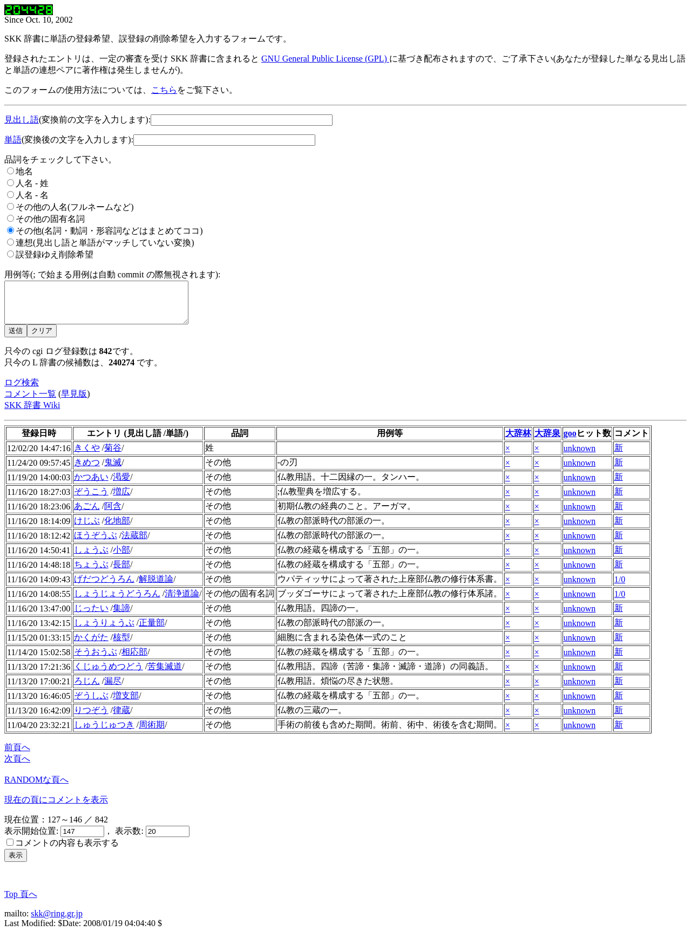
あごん (87, 514)
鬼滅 (112, 470)
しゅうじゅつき (104, 732)
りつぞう (91, 718)
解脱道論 (156, 587)
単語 (13, 139)
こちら (164, 89)
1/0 (619, 587)
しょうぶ (91, 557)
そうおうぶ (95, 659)
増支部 (126, 703)
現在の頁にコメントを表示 (56, 807)
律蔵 (121, 718)
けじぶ (87, 528)
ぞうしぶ (91, 703)
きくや (87, 455)
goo (570, 441)
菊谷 (112, 455)
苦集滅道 (164, 674)
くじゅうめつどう (108, 674)
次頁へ (17, 766)
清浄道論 (182, 601)
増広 (121, 499)
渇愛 (121, 485)
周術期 (152, 732)
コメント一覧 (30, 401)
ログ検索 (21, 390)
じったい (91, 616)
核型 (121, 645)
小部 (121, 557)
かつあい (91, 485)
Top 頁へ (20, 902)
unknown (580, 456)
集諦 (121, 616)
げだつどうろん (104, 587)
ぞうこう (91, 499)
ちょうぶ (91, 572)
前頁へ (17, 755)
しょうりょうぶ (104, 630)
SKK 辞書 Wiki (32, 413)
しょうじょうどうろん (117, 601)
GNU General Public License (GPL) (325, 58)
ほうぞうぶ (95, 543)
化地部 (117, 528)
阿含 (112, 514)
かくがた (91, 645)
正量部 (152, 630)
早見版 (74, 401)
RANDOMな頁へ (36, 787)
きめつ (87, 470)
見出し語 (21, 119)
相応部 (134, 659)
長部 (121, 572)
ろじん (87, 689)
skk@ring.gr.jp (57, 921)
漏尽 (112, 689)
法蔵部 (134, 543)
